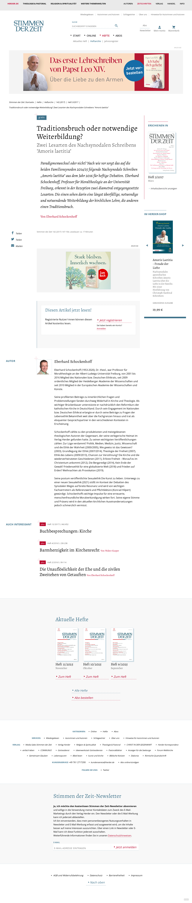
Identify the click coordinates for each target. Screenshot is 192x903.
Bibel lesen (77, 752)
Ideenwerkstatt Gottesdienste (89, 747)
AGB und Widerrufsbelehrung (68, 872)
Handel (171, 3)
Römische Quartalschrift (155, 752)
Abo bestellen (83, 695)
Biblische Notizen (117, 752)
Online (91, 32)
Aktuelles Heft (80, 38)
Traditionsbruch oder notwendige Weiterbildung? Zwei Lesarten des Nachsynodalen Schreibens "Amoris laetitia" (58, 104)
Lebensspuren (60, 752)
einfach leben (28, 747)
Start (77, 32)
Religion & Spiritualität (63, 3)
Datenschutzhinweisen (119, 832)
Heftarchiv (95, 38)
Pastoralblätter (115, 747)
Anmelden (101, 325)
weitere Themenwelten (93, 3)
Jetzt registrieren (110, 317)
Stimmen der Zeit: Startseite (21, 99)
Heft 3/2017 (73, 99)
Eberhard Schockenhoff (61, 213)
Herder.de (13, 3)
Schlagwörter (129, 11)
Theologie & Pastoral (34, 3)
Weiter (183, 243)
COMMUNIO (46, 747)
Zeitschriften (144, 3)
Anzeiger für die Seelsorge (139, 747)
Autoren (128, 3)
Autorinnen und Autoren (108, 11)
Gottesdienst (63, 747)
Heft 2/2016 (52, 559)
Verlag (159, 3)
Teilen (19, 230)
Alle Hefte (80, 687)
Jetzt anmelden (126, 844)
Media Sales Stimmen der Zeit (38, 741)
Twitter (106, 767)
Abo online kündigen (129, 759)
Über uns (143, 11)
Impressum (136, 872)
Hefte (106, 32)
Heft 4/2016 (52, 540)
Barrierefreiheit (116, 872)
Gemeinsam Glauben (38, 752)
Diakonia (135, 752)
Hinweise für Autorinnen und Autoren (167, 11)
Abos (119, 32)
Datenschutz (96, 872)
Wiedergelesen (86, 11)
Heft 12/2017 (53, 521)
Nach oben (97, 879)
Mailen (19, 243)
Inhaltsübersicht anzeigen (164, 185)
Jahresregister (111, 38)
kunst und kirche (95, 752)
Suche (74, 19)
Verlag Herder (64, 741)
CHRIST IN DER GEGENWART (139, 741)
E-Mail (56, 839)
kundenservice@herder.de (102, 759)
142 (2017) (60, 99)
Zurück (147, 243)
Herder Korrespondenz (168, 741)
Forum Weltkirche (165, 747)
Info (182, 3)
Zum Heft (64, 674)
